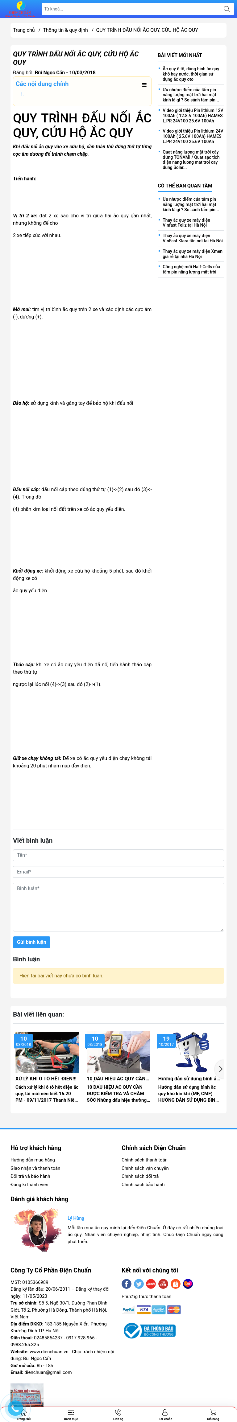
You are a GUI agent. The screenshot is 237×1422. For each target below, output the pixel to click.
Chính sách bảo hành (143, 1184)
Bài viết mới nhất (180, 55)
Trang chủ (24, 30)
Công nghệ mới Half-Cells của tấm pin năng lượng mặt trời (191, 269)
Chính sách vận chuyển (145, 1168)
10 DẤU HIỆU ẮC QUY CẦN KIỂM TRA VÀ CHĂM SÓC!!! (117, 1079)
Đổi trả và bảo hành (30, 1176)
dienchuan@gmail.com (48, 1372)
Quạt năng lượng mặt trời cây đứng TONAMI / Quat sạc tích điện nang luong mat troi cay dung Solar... (191, 160)
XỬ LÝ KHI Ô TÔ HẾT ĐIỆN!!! (46, 1079)
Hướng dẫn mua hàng (32, 1160)
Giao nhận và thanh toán (35, 1168)
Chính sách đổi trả (140, 1176)
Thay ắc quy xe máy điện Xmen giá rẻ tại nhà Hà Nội (192, 254)
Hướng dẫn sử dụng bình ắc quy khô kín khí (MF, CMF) (188, 1079)
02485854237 (48, 1338)
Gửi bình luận (31, 942)
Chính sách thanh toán (145, 1160)
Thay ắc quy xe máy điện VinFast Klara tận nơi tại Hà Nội (193, 238)
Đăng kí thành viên (29, 1184)
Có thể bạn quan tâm (185, 186)
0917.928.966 (80, 1338)
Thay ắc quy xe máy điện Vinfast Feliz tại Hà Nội (186, 223)
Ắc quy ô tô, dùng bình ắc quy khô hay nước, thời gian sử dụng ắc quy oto (191, 74)
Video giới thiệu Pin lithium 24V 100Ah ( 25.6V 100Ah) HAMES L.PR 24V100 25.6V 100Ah (193, 136)
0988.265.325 (24, 1344)
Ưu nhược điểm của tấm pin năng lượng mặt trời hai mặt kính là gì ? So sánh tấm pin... (191, 95)
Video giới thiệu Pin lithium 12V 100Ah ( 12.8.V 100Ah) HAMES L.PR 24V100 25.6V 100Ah (193, 115)
